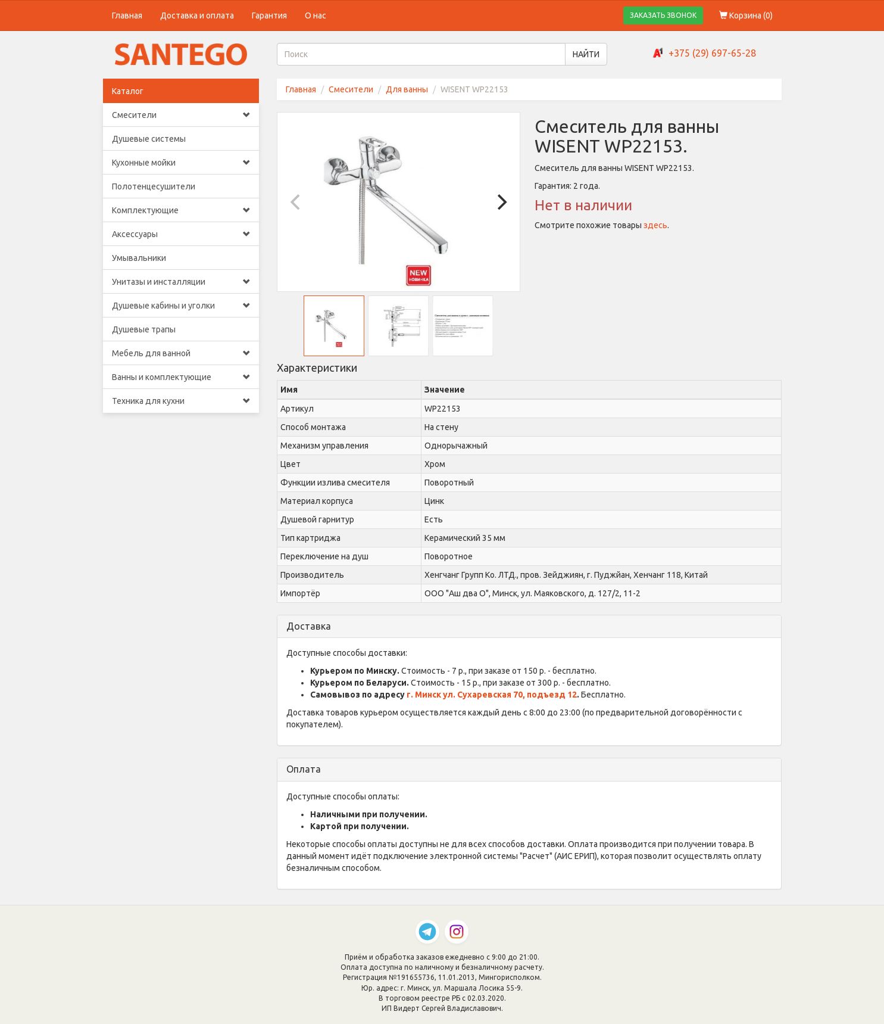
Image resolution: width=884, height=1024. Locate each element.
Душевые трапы (144, 329)
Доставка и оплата (197, 15)
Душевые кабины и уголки (181, 305)
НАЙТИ (586, 54)
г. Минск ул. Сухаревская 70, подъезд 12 (492, 694)
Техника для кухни (181, 401)
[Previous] (296, 202)
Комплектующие (181, 210)
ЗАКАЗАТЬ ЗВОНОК (663, 15)
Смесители (181, 115)
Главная (127, 15)
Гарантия (269, 15)
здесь (655, 225)
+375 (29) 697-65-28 (712, 53)
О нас (315, 15)
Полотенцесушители (153, 186)
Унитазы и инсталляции (181, 281)
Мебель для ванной (181, 353)
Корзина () (746, 15)
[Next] (501, 202)
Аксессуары (181, 234)
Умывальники (139, 258)
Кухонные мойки (181, 162)
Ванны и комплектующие (181, 377)
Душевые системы (149, 139)
